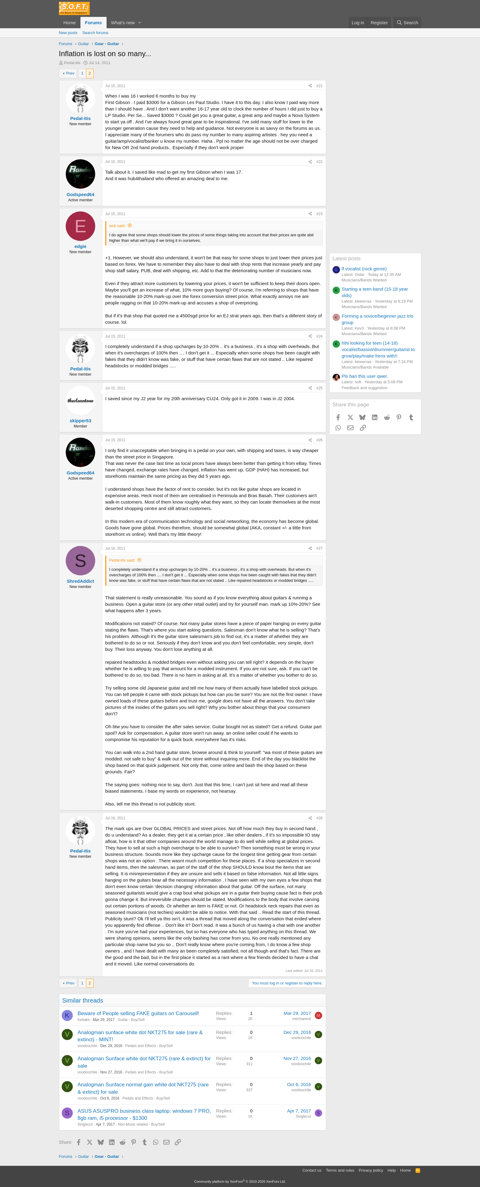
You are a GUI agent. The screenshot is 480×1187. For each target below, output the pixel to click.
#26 (319, 440)
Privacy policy (371, 1170)
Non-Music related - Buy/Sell (141, 1124)
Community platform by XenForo (240, 1181)
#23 (319, 214)
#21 (319, 86)
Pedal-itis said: (122, 560)
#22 (319, 162)
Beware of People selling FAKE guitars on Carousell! (138, 1013)
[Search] (407, 22)
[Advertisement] (375, 161)
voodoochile (87, 1046)
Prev (70, 73)
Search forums (95, 32)
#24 (319, 336)
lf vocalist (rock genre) (364, 268)
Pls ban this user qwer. (365, 376)
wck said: (117, 225)
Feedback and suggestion (365, 387)
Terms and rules (340, 1170)
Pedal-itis (72, 62)
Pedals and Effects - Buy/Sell (149, 1046)
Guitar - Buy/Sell (131, 1020)
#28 (319, 818)
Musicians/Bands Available (365, 367)
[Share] (310, 86)
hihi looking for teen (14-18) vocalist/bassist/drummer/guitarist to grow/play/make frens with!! (378, 349)
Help (392, 1170)
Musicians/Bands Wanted (364, 280)
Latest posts (347, 258)
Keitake (84, 1020)
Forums (93, 22)
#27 (319, 548)
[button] (139, 22)
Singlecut (85, 1124)
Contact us (311, 1170)
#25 (319, 388)
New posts (68, 32)
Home (70, 22)
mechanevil (301, 1019)
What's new (123, 22)
